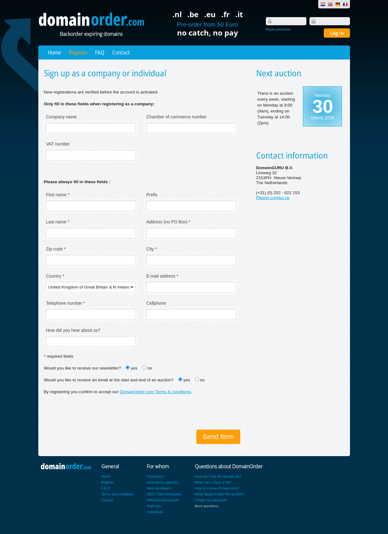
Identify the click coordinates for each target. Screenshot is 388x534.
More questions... (208, 506)
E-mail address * (162, 276)
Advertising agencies (163, 482)
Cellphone (156, 303)
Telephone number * (65, 303)
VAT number (58, 143)
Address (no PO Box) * (168, 221)
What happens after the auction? (219, 494)
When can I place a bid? (213, 482)
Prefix (152, 194)
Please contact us (273, 197)
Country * (55, 276)
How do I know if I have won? (217, 488)
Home (54, 52)
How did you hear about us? (73, 330)
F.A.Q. (106, 488)
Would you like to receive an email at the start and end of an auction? (109, 380)
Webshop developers (163, 500)
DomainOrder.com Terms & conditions (155, 391)
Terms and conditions (117, 494)
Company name (61, 116)
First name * (57, 194)
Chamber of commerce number (176, 116)
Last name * (57, 221)
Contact (121, 52)
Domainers (155, 476)
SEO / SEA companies (164, 494)
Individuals (155, 512)
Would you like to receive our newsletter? (82, 368)
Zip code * (56, 248)
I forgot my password (211, 500)
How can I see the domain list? (218, 476)
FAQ (99, 52)
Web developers (159, 488)
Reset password (278, 29)
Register (78, 52)
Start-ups (154, 506)
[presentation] (91, 413)
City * (151, 248)
